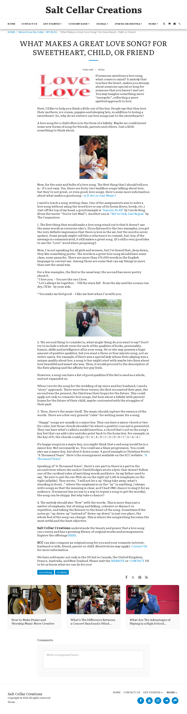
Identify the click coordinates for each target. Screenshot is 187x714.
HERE (72, 535)
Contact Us (139, 546)
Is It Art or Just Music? (100, 195)
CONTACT (137, 560)
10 (74, 592)
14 (133, 592)
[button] (52, 23)
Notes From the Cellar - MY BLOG (37, 32)
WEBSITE (118, 560)
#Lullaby (62, 572)
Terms (11, 702)
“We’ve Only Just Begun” (127, 213)
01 (15, 592)
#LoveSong (45, 572)
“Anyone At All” (113, 210)
